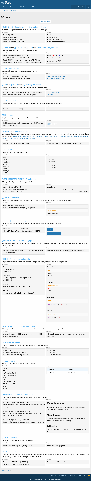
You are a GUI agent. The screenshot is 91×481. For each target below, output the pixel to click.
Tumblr (10, 138)
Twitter (21, 138)
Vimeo (26, 138)
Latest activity (5, 10)
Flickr (41, 136)
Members (35, 7)
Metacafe (63, 136)
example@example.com (55, 78)
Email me (50, 95)
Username (50, 109)
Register (13, 10)
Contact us (53, 475)
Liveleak (56, 136)
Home (5, 7)
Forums (12, 7)
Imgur (51, 136)
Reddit (76, 136)
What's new (24, 7)
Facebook (35, 136)
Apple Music (17, 136)
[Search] (88, 7)
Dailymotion (27, 136)
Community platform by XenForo (45, 479)
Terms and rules (62, 475)
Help (80, 475)
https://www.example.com (56, 76)
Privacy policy (73, 475)
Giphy (46, 136)
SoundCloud (84, 136)
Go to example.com (53, 92)
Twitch (15, 138)
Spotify (4, 138)
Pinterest (70, 136)
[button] (16, 7)
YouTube (32, 138)
